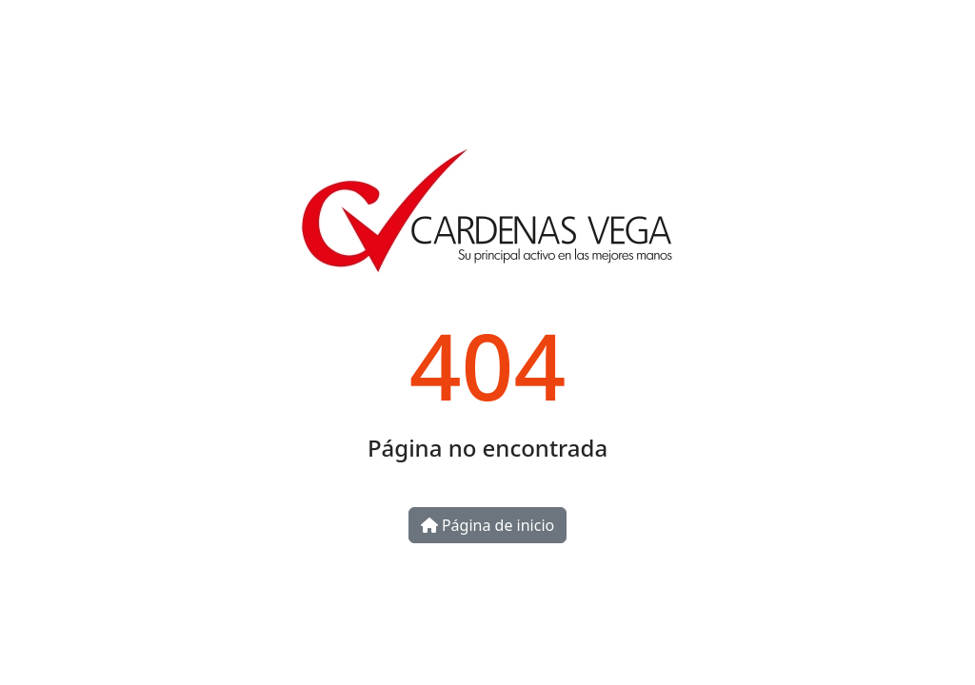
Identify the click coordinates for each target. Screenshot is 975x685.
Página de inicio (487, 525)
